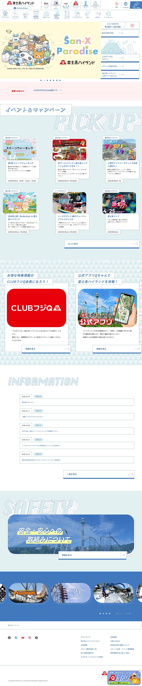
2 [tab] (44, 80)
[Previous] (117, 613)
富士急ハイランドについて (90, 641)
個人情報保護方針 (87, 653)
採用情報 (113, 637)
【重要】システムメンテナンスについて (39, 416)
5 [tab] (53, 80)
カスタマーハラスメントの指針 (92, 657)
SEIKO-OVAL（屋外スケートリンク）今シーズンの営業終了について (52, 431)
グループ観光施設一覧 (89, 649)
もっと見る (109, 243)
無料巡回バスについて (31, 402)
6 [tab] (56, 80)
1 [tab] (41, 80)
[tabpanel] (50, 50)
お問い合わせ (115, 641)
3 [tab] (47, 80)
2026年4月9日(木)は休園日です (46, 90)
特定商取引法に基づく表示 (119, 653)
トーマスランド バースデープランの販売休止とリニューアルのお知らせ (53, 445)
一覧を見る (104, 473)
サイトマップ (85, 637)
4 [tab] (50, 80)
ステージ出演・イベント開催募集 (122, 649)
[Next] (128, 613)
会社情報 (84, 645)
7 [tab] (60, 80)
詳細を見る (40, 349)
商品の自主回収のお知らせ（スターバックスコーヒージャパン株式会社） (54, 459)
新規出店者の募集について (119, 645)
